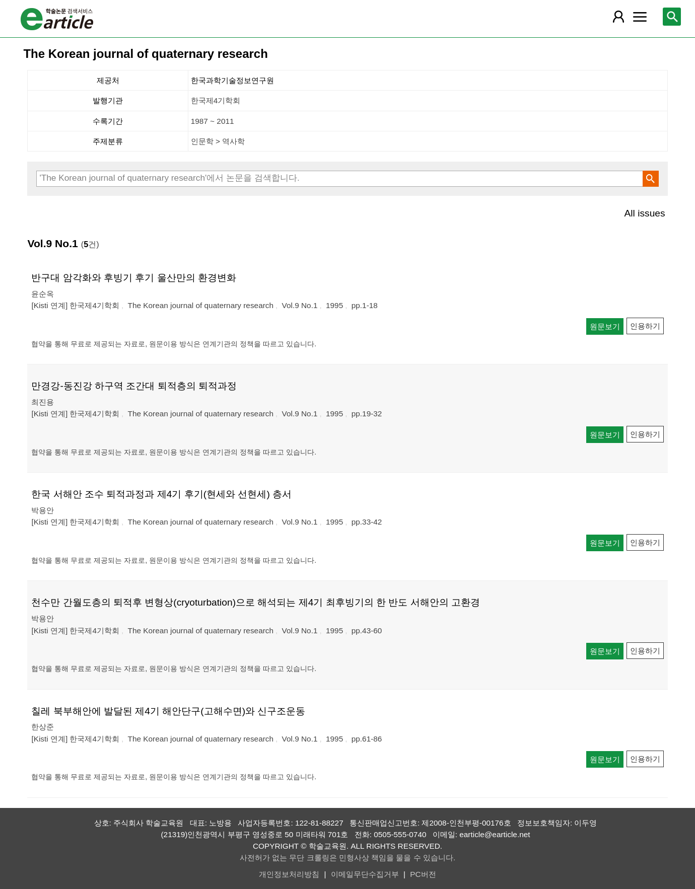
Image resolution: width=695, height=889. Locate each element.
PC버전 (423, 874)
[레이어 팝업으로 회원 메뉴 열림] (618, 17)
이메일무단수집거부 (365, 874)
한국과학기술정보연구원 (232, 80)
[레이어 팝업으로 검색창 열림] (672, 17)
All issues (644, 213)
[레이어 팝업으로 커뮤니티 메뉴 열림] (640, 17)
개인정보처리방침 (289, 874)
